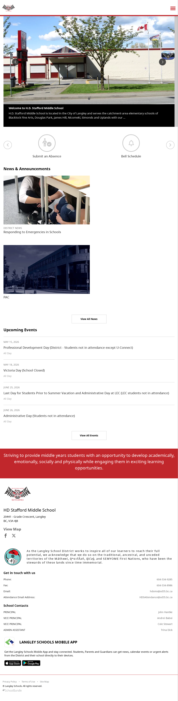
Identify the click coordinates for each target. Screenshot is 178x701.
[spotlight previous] (15, 61)
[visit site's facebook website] (5, 536)
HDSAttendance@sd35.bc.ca (155, 597)
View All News (89, 319)
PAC (6, 297)
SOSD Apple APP (12, 663)
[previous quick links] (7, 145)
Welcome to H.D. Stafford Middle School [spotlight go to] (36, 108)
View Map (12, 529)
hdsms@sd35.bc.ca (161, 591)
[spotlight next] (162, 61)
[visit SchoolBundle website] (88, 690)
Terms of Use (28, 681)
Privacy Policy (10, 681)
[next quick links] (170, 145)
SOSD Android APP (31, 663)
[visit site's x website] (14, 536)
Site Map (44, 681)
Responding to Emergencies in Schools (32, 232)
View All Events (89, 435)
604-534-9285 (164, 579)
